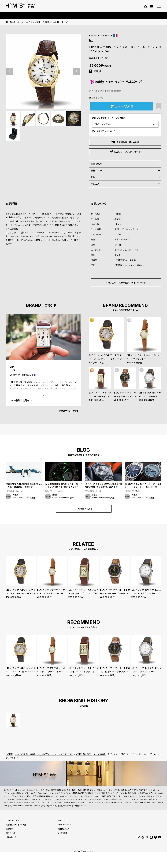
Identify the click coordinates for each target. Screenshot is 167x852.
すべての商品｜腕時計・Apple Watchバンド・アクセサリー (44, 754)
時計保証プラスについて (103, 130)
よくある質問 (62, 833)
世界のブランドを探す (70, 411)
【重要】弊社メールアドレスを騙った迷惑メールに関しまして (38, 22)
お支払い (125, 184)
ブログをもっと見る (83, 508)
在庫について (125, 164)
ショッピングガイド (12, 820)
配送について (125, 170)
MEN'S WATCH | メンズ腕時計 (91, 754)
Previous (9, 71)
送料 (125, 177)
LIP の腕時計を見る (21, 400)
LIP (91, 39)
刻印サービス (11, 833)
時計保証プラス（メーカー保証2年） (109, 118)
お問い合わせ (11, 837)
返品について (63, 820)
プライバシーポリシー (66, 825)
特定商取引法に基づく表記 (16, 825)
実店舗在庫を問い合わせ (125, 142)
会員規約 (9, 829)
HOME (9, 754)
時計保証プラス (63, 829)
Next (76, 71)
